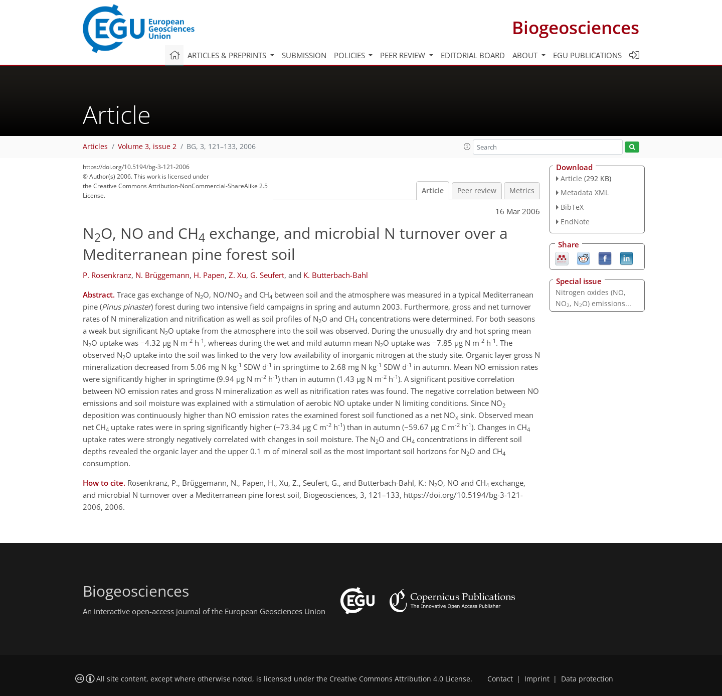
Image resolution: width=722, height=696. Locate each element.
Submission (304, 55)
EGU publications (587, 55)
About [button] (525, 55)
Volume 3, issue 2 (147, 146)
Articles (95, 146)
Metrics (521, 190)
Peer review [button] (403, 55)
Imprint (537, 678)
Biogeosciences (575, 27)
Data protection (587, 678)
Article (433, 190)
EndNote (575, 221)
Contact (500, 678)
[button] (467, 146)
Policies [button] (350, 55)
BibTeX (572, 207)
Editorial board (473, 55)
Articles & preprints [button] (228, 55)
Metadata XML (585, 192)
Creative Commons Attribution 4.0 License (399, 678)
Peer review (476, 190)
